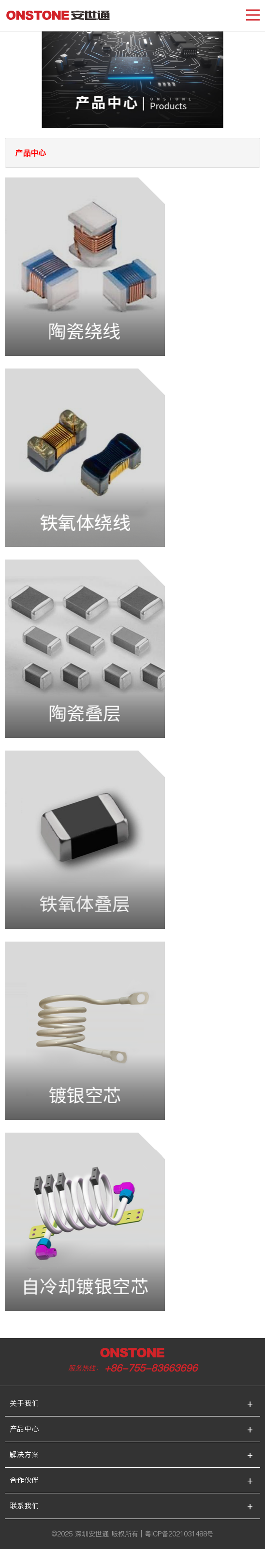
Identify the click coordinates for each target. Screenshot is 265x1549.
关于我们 (24, 1403)
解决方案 (24, 1454)
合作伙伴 (24, 1480)
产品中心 (24, 1429)
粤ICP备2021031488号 (179, 1534)
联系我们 (24, 1506)
